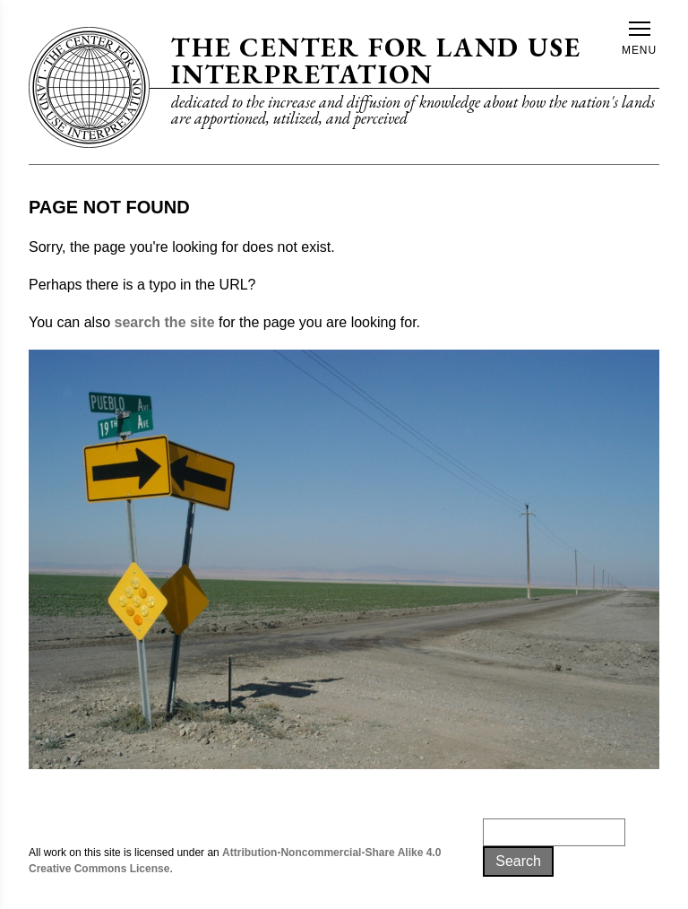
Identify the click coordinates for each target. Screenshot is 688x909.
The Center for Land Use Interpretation (375, 60)
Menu (639, 39)
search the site (164, 322)
